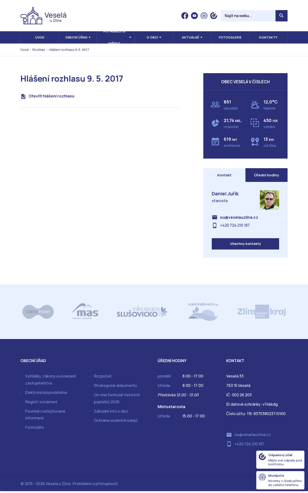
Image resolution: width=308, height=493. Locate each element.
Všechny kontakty (245, 245)
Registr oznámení (41, 403)
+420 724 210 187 (235, 226)
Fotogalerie (230, 37)
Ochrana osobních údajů (116, 422)
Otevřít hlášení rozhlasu (51, 96)
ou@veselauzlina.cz (239, 218)
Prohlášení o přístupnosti (95, 485)
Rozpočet (103, 378)
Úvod (39, 37)
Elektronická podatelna (46, 394)
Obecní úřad (76, 37)
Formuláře (34, 429)
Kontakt (224, 175)
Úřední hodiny (267, 175)
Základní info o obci (111, 413)
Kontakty (268, 37)
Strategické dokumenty (115, 387)
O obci (152, 37)
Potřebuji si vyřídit (114, 37)
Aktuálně (190, 37)
